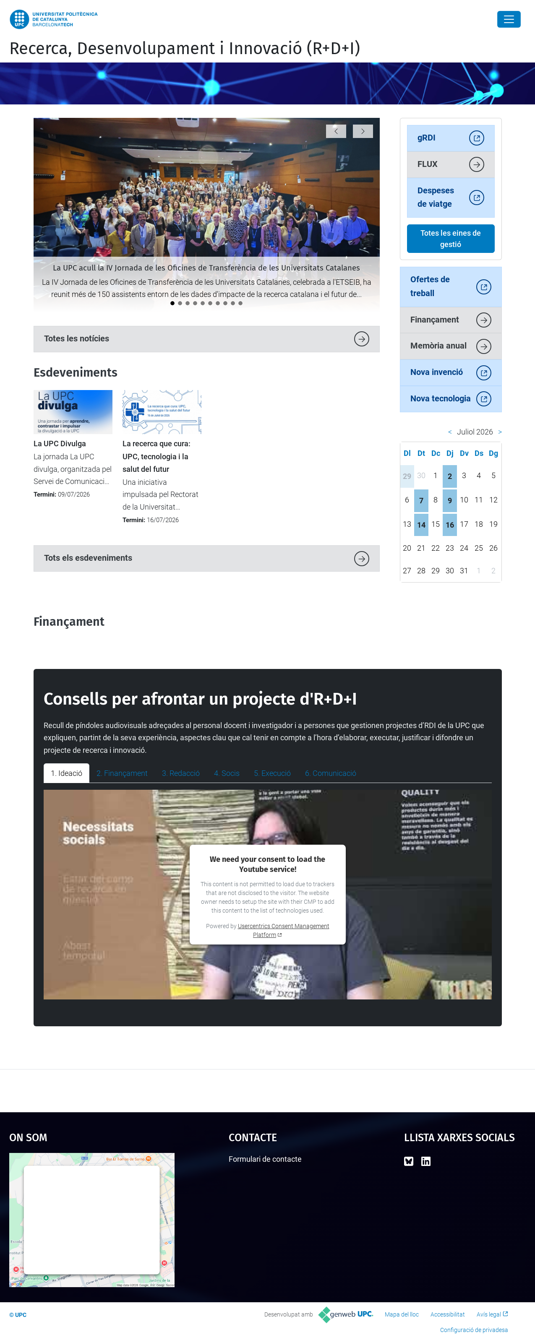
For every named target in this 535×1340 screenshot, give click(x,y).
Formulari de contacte (265, 1159)
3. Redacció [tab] (181, 773)
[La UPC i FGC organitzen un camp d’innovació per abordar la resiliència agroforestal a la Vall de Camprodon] (225, 303)
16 (450, 524)
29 (407, 476)
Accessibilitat (448, 1314)
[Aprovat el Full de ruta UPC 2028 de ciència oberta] (210, 303)
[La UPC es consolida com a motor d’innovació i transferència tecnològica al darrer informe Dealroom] (240, 303)
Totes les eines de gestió (450, 239)
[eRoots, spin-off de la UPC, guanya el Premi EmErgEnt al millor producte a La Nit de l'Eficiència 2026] (187, 303)
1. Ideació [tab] (66, 773)
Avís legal (489, 1314)
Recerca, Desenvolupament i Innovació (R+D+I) (184, 49)
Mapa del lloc (402, 1314)
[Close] (509, 19)
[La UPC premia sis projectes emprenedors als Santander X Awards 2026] (180, 303)
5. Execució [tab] (272, 773)
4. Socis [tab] (227, 773)
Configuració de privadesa (474, 1330)
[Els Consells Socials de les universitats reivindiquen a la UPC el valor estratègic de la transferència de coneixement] (202, 303)
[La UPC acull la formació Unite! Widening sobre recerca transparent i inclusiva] (232, 303)
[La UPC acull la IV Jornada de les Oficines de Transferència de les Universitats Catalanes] (172, 303)
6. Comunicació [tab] (330, 773)
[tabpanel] (268, 894)
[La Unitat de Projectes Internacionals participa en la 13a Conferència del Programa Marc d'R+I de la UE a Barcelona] (195, 303)
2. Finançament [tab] (122, 773)
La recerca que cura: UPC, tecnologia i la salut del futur (157, 456)
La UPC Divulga (60, 443)
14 (421, 524)
